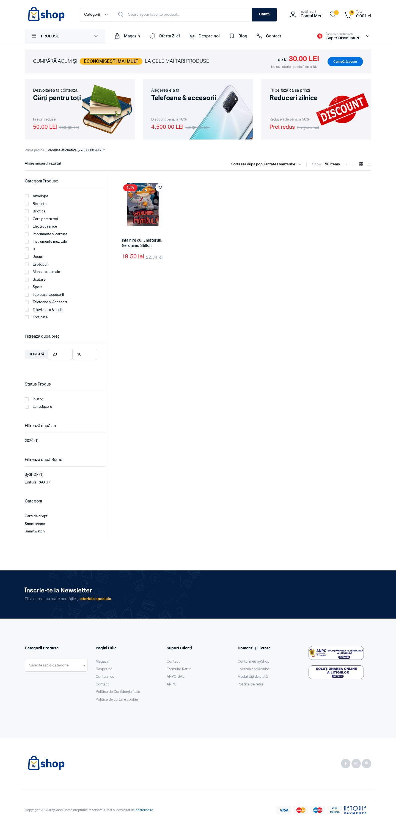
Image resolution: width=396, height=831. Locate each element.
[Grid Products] (361, 164)
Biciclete (35, 204)
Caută (264, 14)
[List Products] (369, 164)
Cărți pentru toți (41, 219)
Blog (237, 36)
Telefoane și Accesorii (46, 302)
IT (30, 249)
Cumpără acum (345, 61)
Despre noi (204, 36)
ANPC (171, 684)
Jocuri (34, 257)
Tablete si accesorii (44, 295)
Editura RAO (35, 482)
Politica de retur (250, 684)
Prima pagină (34, 150)
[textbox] (49, 665)
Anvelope (36, 196)
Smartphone (35, 524)
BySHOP (31, 475)
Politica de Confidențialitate (118, 692)
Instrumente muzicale (46, 242)
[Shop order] (267, 164)
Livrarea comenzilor (253, 669)
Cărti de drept (36, 516)
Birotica (35, 211)
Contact (268, 36)
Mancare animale (42, 272)
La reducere (38, 407)
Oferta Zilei (164, 36)
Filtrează (36, 354)
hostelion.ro (144, 810)
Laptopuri (37, 264)
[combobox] (56, 665)
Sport (33, 287)
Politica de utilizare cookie (117, 699)
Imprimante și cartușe (46, 234)
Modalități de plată (253, 677)
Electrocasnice (41, 226)
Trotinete (36, 317)
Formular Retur (179, 669)
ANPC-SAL (175, 677)
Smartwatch (35, 531)
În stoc (34, 399)
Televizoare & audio (44, 310)
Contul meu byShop (254, 661)
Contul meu (105, 677)
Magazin (127, 36)
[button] (160, 187)
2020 (29, 441)
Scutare (35, 279)
